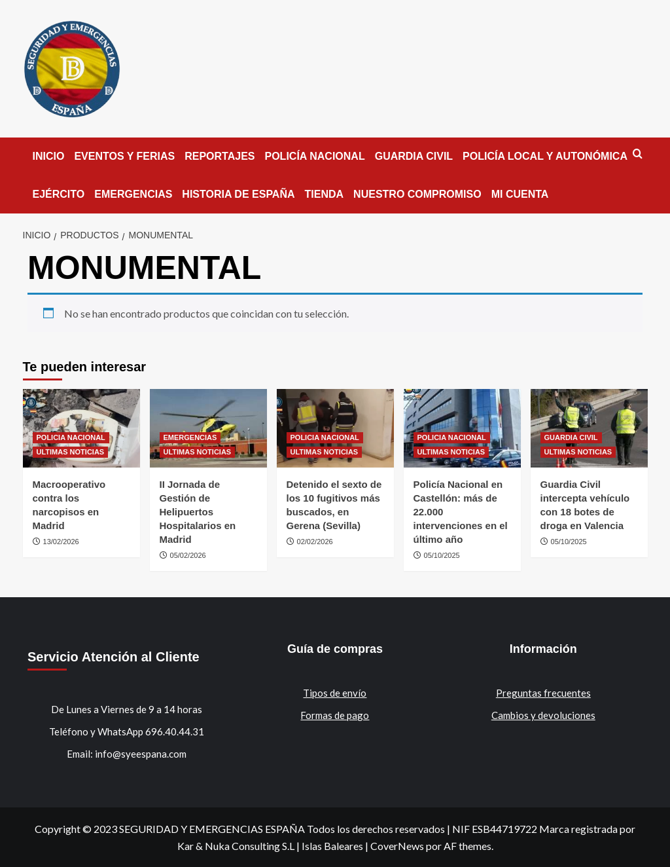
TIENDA (324, 194)
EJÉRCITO (59, 194)
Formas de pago (334, 715)
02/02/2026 (315, 541)
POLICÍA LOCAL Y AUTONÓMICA (545, 156)
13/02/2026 (61, 541)
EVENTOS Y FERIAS (124, 156)
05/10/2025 (442, 555)
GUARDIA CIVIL (414, 156)
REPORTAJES (220, 156)
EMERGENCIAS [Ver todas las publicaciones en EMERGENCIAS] (190, 437)
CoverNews (397, 845)
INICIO (49, 156)
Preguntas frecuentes (543, 693)
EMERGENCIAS (133, 194)
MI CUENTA (520, 194)
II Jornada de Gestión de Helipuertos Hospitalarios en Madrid (198, 512)
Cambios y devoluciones (543, 715)
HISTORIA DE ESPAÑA (238, 194)
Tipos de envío (334, 693)
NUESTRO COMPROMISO (417, 194)
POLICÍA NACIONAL (315, 156)
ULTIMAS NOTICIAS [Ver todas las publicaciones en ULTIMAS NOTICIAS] (71, 452)
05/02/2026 (188, 555)
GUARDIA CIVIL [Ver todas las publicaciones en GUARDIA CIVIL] (571, 437)
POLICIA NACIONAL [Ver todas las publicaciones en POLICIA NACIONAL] (71, 437)
